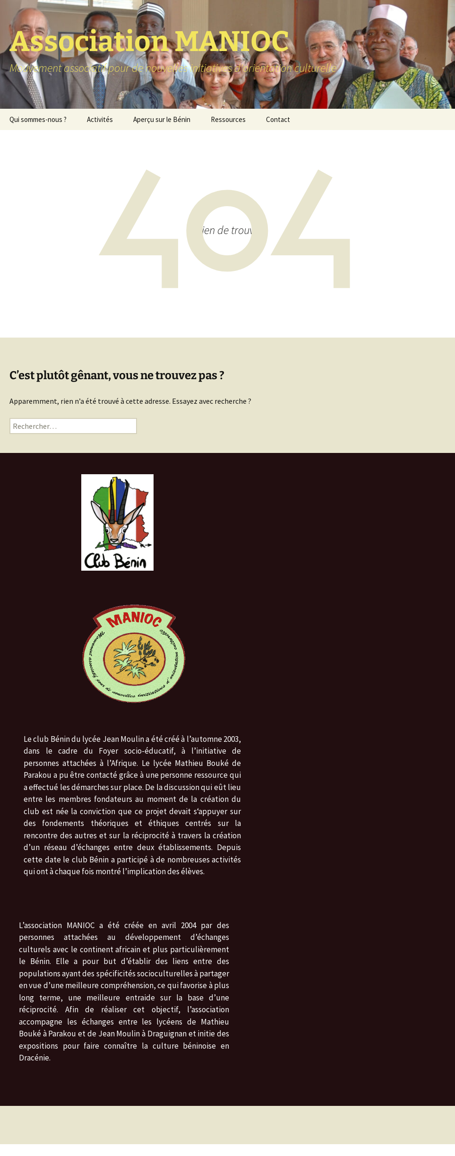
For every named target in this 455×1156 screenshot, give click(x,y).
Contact (278, 119)
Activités (100, 119)
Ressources (228, 119)
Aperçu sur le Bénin (161, 119)
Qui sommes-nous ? (38, 119)
